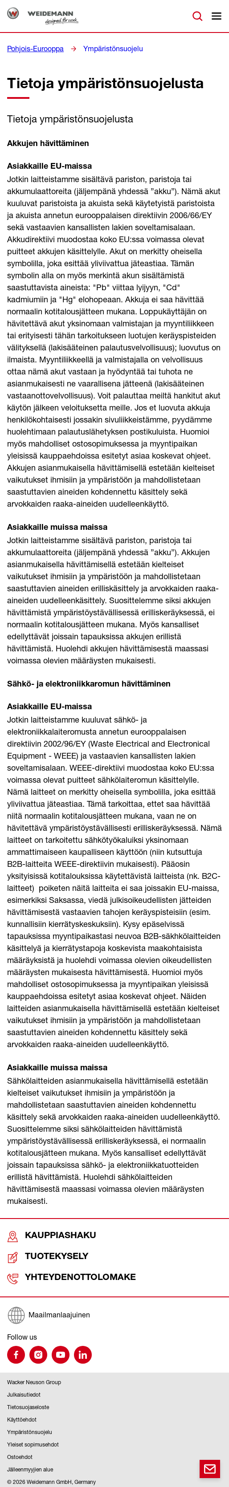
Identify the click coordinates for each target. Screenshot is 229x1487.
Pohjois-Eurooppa (32, 48)
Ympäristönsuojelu (103, 48)
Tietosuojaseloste (28, 1404)
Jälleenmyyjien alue (30, 1466)
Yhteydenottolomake (55, 1276)
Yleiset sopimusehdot (33, 1441)
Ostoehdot (20, 1453)
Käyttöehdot (22, 1416)
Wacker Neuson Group (34, 1379)
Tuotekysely (38, 1256)
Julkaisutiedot (24, 1391)
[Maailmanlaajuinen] (114, 1312)
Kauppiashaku (40, 1236)
